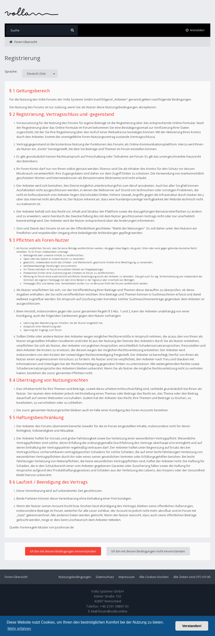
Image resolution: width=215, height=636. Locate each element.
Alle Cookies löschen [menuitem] (154, 577)
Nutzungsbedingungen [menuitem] (75, 577)
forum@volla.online (112, 611)
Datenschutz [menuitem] (105, 577)
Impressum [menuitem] (127, 577)
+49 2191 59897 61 (114, 606)
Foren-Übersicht (16, 577)
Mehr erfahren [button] (19, 629)
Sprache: (11, 71)
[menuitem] (195, 30)
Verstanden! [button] (191, 626)
